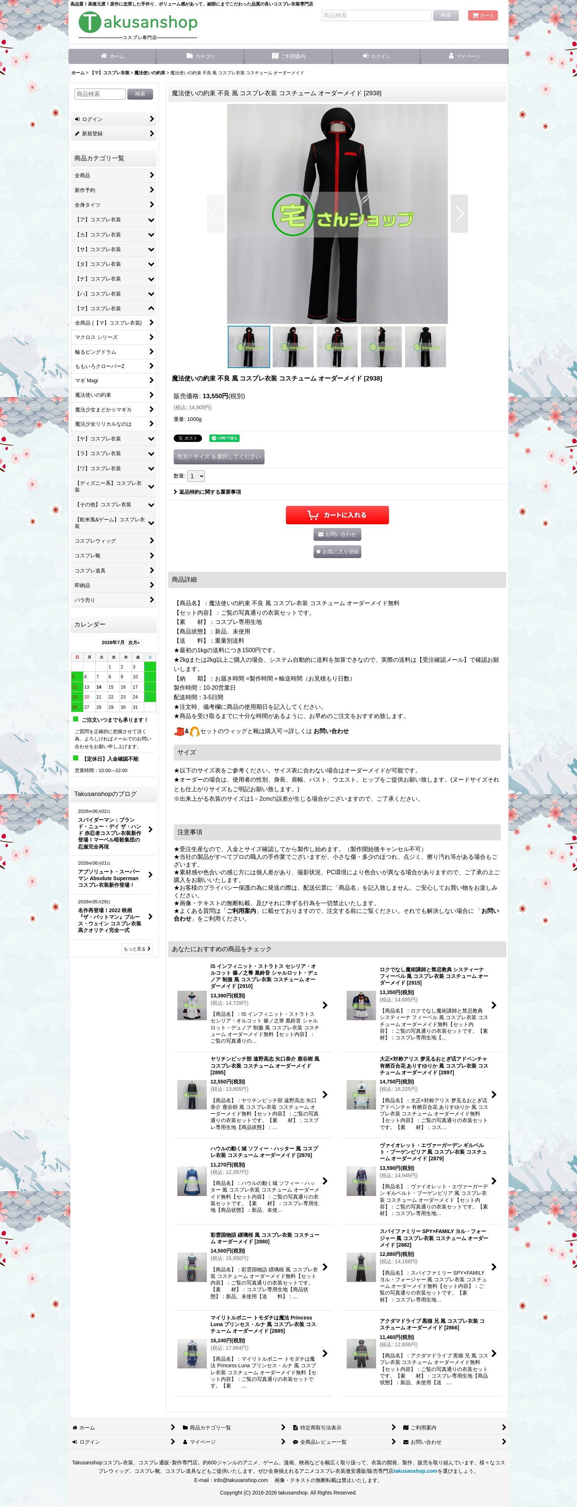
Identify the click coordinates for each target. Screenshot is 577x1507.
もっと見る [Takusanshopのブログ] (137, 948)
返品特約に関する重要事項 (207, 492)
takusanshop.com (415, 1471)
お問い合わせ (331, 731)
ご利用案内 (241, 911)
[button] (215, 213)
